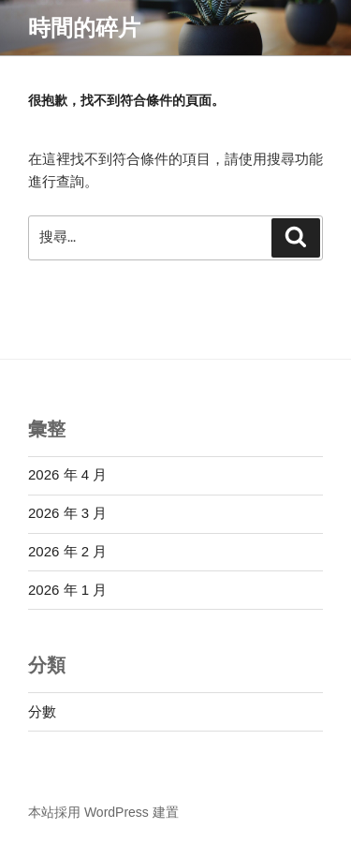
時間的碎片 (84, 27)
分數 (42, 711)
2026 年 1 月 (67, 590)
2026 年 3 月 (67, 513)
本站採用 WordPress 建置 (103, 812)
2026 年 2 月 (67, 551)
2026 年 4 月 (67, 474)
